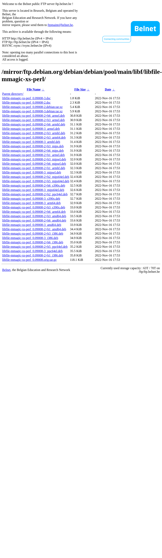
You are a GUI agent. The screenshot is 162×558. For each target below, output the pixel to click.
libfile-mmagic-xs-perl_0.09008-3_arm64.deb (31, 203)
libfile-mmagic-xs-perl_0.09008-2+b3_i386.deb (32, 233)
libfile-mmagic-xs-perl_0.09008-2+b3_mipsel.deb (34, 159)
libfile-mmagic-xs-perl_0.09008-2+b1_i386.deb (32, 255)
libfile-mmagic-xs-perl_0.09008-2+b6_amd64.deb (34, 220)
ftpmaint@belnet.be (60, 25)
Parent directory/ (12, 93)
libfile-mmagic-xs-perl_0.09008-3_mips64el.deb (33, 190)
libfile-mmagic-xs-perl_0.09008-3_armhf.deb (31, 142)
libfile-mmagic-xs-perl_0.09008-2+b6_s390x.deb (33, 185)
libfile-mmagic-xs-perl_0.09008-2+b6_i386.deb (32, 242)
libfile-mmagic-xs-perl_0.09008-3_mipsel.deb (31, 172)
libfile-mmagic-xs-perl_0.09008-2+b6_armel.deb (33, 115)
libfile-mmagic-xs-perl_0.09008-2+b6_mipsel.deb (34, 163)
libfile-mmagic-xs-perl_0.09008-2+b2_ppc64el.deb (35, 194)
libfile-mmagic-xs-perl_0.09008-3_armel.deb (31, 128)
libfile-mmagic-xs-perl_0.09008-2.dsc (26, 102)
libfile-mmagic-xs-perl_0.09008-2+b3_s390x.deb (33, 207)
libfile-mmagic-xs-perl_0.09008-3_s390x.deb (31, 198)
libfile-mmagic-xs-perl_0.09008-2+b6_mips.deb (33, 150)
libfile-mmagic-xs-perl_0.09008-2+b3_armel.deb (33, 120)
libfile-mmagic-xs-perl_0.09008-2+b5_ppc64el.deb (35, 246)
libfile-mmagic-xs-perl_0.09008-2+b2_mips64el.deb (35, 176)
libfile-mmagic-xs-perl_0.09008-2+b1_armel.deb (33, 155)
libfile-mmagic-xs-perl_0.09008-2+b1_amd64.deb (34, 229)
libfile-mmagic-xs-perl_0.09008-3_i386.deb (30, 238)
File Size (80, 89)
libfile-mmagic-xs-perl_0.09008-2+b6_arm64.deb (34, 211)
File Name (34, 89)
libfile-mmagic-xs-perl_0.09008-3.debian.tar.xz (32, 111)
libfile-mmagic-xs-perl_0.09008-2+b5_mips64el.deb (35, 181)
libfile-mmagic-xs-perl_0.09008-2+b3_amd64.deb (34, 216)
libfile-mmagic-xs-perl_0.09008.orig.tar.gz (29, 259)
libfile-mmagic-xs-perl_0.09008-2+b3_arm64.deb (34, 137)
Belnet (6, 270)
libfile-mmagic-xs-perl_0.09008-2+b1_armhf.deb (33, 168)
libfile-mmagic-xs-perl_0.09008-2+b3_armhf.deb (33, 133)
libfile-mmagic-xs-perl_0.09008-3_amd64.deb (31, 224)
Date (108, 89)
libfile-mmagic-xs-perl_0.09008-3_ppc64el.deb (32, 251)
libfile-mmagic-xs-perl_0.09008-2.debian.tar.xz (32, 107)
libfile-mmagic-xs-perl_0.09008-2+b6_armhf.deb (33, 124)
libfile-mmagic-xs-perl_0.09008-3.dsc (26, 98)
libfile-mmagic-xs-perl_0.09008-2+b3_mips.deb (33, 146)
